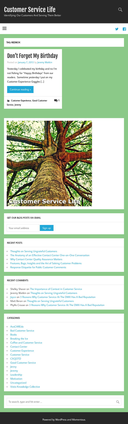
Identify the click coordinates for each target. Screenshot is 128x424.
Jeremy (17, 104)
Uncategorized (18, 382)
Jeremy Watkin (44, 62)
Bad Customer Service (22, 330)
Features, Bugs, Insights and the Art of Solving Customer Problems (46, 263)
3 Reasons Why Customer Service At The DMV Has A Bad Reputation (58, 297)
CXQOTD (15, 358)
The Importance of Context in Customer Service (56, 289)
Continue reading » (20, 89)
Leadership (16, 374)
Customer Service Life (30, 10)
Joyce (13, 297)
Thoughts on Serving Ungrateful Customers (33, 251)
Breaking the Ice (19, 338)
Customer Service (19, 354)
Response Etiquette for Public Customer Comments (38, 267)
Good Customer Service (23, 362)
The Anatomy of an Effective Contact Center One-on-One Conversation (50, 255)
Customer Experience (21, 100)
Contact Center (18, 346)
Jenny (13, 366)
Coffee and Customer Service (26, 342)
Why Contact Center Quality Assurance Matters (36, 259)
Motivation (16, 378)
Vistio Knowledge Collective (25, 386)
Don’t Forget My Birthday (32, 56)
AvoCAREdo (17, 326)
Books (13, 334)
